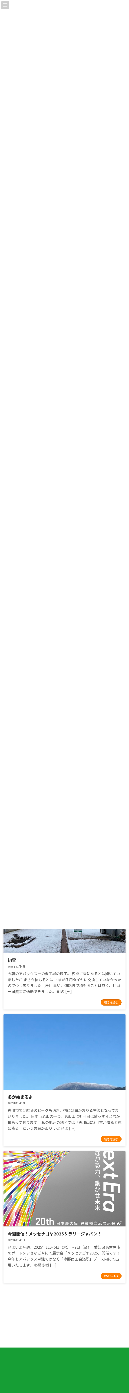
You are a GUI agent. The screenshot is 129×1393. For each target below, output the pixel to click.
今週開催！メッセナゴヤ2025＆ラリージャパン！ (55, 1234)
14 (73, 1299)
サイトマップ (11, 1339)
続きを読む (111, 1002)
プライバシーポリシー (17, 1328)
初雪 (12, 960)
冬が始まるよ (20, 1097)
